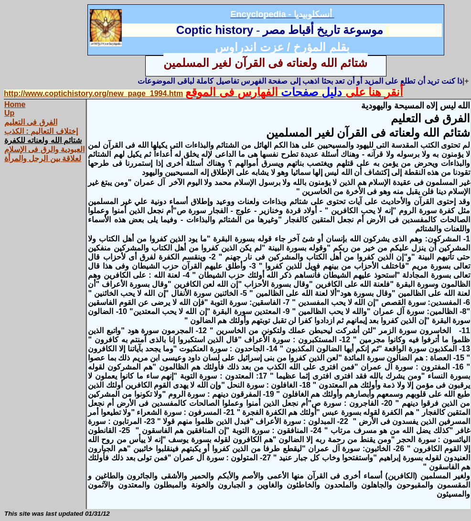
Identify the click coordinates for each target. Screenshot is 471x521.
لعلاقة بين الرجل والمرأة (42, 158)
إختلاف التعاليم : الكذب (41, 131)
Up (9, 113)
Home (14, 104)
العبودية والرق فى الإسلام (44, 149)
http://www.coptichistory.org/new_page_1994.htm (93, 93)
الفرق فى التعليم (30, 122)
